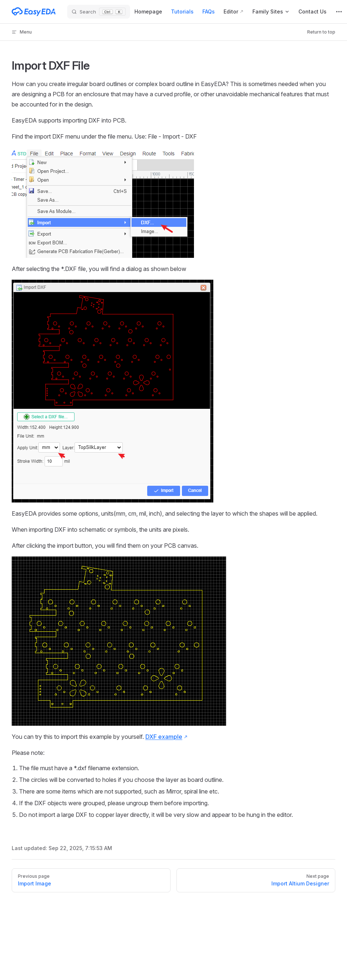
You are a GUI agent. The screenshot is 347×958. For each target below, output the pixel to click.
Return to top (321, 32)
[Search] (98, 12)
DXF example (163, 736)
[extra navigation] (339, 11)
